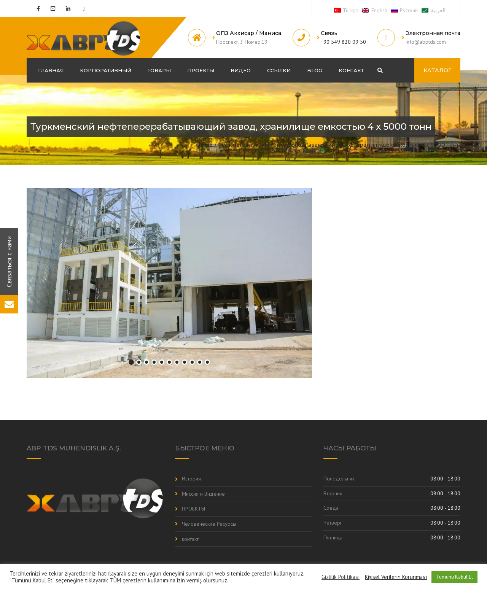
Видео (241, 70)
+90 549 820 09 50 (343, 41)
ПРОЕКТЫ (200, 70)
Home (204, 145)
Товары (159, 70)
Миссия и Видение (203, 493)
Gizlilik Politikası (340, 577)
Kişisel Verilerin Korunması (396, 577)
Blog (314, 70)
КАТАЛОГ (437, 70)
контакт (351, 70)
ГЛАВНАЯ (51, 70)
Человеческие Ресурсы (209, 523)
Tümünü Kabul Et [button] (454, 577)
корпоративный (105, 70)
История (191, 478)
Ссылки (279, 70)
